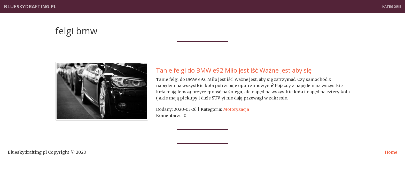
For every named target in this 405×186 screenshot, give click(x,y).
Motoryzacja (236, 109)
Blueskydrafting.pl (30, 6)
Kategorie (391, 6)
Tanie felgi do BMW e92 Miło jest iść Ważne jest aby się (233, 70)
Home (391, 152)
